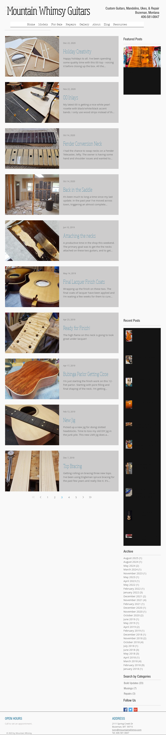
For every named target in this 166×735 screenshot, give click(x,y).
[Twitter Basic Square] (130, 710)
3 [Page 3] (62, 497)
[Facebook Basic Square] (125, 710)
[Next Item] (155, 56)
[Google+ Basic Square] (136, 710)
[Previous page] (40, 497)
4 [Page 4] (69, 497)
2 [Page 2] (55, 497)
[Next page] (83, 497)
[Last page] (90, 497)
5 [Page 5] (76, 497)
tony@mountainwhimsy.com (126, 729)
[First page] (33, 497)
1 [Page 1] (47, 497)
